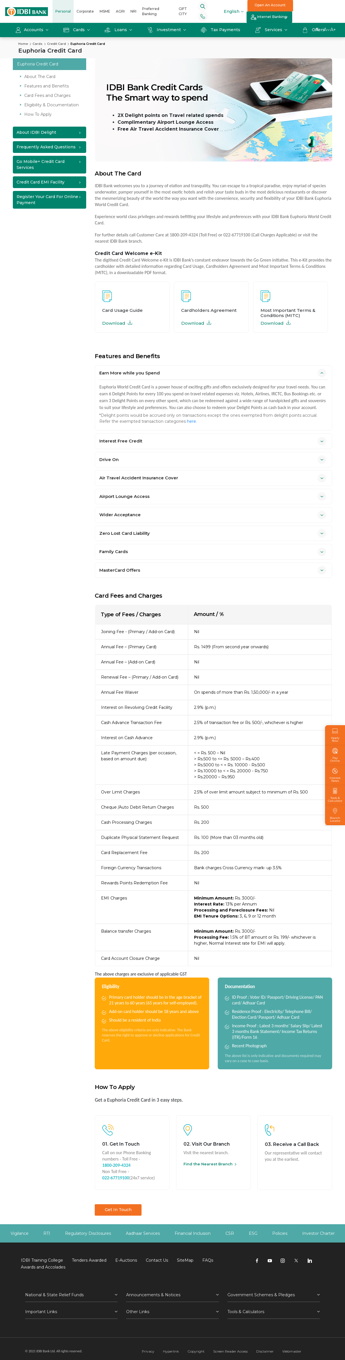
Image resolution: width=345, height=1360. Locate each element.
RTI (46, 1233)
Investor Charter (318, 1233)
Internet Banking (269, 17)
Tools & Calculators (245, 1311)
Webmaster (291, 1351)
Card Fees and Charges (47, 95)
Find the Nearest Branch (208, 1164)
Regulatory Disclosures (88, 1233)
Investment (164, 29)
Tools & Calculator (335, 795)
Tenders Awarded (89, 1260)
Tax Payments (220, 29)
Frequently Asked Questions (46, 146)
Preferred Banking (150, 11)
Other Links (137, 1311)
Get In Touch (118, 1209)
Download (117, 323)
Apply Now (335, 735)
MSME (105, 11)
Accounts (30, 29)
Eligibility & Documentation (51, 104)
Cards (74, 29)
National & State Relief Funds (54, 1294)
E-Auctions (126, 1260)
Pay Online (335, 755)
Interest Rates (335, 775)
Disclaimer (265, 1351)
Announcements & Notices (153, 1294)
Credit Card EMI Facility (40, 182)
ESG (253, 1233)
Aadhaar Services (143, 1233)
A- (317, 29)
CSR (229, 1233)
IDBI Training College (42, 1260)
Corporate (85, 11)
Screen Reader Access (230, 1351)
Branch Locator (335, 815)
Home (23, 44)
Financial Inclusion (193, 1233)
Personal (63, 11)
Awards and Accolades (43, 1267)
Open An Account (270, 5)
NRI (133, 11)
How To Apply (38, 114)
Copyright (196, 1351)
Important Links (41, 1311)
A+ (333, 29)
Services (269, 29)
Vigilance (20, 1233)
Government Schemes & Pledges (261, 1294)
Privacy (148, 1351)
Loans (116, 29)
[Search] (202, 6)
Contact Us (157, 1260)
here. (192, 421)
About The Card (39, 76)
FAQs (207, 1260)
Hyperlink (171, 1351)
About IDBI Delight (36, 132)
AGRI (120, 11)
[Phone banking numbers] (202, 16)
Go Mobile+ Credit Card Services (40, 164)
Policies (279, 1233)
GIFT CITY (183, 11)
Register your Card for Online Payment (47, 199)
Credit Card (56, 44)
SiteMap (185, 1260)
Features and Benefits (46, 86)
